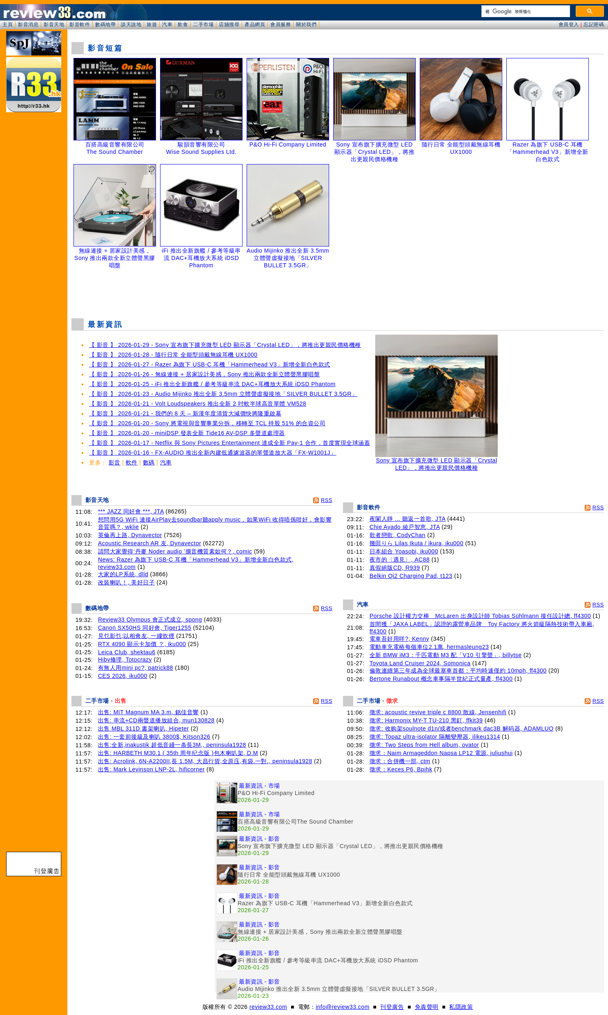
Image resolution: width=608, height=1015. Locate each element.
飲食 (183, 24)
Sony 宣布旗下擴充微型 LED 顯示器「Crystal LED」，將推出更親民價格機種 (436, 461)
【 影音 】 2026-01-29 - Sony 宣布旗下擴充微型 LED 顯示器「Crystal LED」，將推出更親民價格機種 (225, 345)
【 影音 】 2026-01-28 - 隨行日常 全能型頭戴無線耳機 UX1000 (173, 354)
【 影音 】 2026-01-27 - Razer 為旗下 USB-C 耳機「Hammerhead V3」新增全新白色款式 (209, 364)
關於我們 (306, 24)
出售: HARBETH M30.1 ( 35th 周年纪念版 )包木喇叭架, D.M (178, 753)
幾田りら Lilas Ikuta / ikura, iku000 (416, 543)
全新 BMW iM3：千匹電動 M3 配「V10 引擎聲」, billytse (446, 655)
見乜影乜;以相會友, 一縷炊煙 (136, 636)
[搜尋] (525, 11)
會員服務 (280, 24)
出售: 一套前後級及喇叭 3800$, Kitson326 (154, 736)
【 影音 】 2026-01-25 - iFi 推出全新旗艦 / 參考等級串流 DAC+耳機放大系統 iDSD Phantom (212, 384)
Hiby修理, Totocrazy (125, 659)
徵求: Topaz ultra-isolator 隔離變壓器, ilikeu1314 (435, 736)
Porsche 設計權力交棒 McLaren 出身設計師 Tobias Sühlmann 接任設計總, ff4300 (480, 616)
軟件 (132, 462)
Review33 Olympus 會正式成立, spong (150, 619)
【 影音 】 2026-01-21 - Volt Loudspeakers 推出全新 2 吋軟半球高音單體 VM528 (197, 403)
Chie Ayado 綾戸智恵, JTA (405, 527)
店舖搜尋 (229, 24)
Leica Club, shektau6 (127, 652)
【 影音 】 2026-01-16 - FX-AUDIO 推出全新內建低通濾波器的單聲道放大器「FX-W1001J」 (212, 452)
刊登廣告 (392, 1007)
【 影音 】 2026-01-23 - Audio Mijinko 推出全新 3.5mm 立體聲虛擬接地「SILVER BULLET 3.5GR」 (223, 394)
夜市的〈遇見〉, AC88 (400, 559)
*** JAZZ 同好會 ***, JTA (131, 511)
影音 (114, 462)
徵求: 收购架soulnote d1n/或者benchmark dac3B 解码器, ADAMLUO (462, 728)
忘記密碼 (594, 24)
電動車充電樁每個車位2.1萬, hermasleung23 (429, 647)
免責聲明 (427, 1007)
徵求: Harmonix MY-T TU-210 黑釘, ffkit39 (426, 720)
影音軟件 (79, 24)
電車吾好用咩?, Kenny (399, 638)
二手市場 (203, 24)
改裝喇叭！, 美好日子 (126, 582)
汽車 (167, 24)
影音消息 (28, 24)
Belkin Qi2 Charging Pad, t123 (411, 576)
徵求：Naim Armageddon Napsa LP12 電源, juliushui (441, 753)
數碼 (149, 462)
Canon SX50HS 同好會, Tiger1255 (145, 627)
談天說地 (131, 24)
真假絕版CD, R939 (395, 567)
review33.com (268, 1007)
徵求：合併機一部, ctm (400, 761)
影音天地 (54, 24)
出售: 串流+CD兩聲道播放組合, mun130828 (156, 720)
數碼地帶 (105, 24)
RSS (326, 500)
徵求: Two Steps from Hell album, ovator (424, 745)
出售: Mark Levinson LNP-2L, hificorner (151, 769)
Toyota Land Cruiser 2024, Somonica (420, 663)
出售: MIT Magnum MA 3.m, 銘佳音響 (148, 712)
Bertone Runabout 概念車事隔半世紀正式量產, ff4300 (441, 678)
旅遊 (152, 24)
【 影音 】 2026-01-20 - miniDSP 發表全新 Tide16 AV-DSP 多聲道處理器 (187, 433)
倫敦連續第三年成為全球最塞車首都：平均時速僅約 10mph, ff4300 (458, 670)
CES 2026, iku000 (122, 676)
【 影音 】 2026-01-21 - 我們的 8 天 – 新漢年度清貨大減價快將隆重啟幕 (185, 413)
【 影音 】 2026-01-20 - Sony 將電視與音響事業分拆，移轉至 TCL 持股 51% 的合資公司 (207, 423)
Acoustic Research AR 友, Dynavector (149, 543)
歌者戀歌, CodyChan (397, 535)
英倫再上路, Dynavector (130, 535)
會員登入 (569, 24)
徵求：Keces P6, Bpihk (401, 769)
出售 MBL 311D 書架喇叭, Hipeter (143, 728)
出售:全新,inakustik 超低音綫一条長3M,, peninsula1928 (172, 745)
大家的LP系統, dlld (123, 574)
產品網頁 (255, 24)
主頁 (7, 24)
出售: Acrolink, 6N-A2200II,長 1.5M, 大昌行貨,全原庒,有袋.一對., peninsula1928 (205, 761)
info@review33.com (343, 1007)
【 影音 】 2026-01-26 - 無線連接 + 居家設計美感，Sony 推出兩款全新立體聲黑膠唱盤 (204, 374)
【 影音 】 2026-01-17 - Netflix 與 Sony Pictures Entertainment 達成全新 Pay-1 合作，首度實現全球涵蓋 (229, 443)
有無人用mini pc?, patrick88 (135, 667)
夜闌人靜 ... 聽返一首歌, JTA (407, 518)
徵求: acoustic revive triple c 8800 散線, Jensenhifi (438, 712)
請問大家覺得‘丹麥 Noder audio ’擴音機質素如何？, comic (175, 551)
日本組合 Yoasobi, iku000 (404, 551)
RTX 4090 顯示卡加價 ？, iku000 (142, 644)
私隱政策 (461, 1007)
